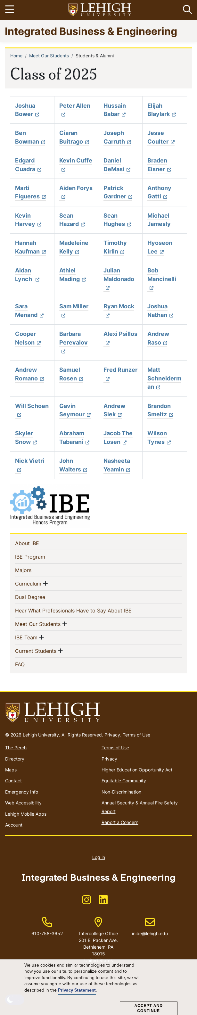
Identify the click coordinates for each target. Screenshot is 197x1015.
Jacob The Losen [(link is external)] (118, 437)
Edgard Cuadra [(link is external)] (28, 164)
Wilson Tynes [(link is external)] (159, 437)
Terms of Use (136, 735)
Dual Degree (40, 597)
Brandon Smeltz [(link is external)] (160, 410)
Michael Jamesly (159, 220)
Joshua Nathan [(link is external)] (160, 310)
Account (13, 825)
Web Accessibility (23, 803)
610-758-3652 (47, 933)
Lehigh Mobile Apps (25, 814)
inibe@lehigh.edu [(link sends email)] (150, 926)
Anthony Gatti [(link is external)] (159, 192)
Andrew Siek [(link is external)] (114, 410)
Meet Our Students (49, 56)
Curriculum (28, 583)
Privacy (112, 735)
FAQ (30, 664)
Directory (14, 759)
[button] (186, 10)
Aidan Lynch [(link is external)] (27, 274)
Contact (13, 781)
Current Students (35, 650)
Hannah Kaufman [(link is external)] (30, 247)
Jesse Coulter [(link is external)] (161, 137)
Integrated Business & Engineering (91, 31)
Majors (33, 570)
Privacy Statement (77, 990)
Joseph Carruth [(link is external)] (117, 137)
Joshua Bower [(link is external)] (27, 110)
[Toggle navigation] (10, 10)
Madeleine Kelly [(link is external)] (73, 247)
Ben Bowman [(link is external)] (30, 137)
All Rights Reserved (82, 735)
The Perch (16, 748)
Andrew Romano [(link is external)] (29, 374)
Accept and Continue (149, 1008)
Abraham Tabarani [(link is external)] (74, 437)
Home (16, 56)
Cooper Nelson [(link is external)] (28, 338)
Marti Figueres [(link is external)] (30, 192)
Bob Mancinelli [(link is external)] (161, 278)
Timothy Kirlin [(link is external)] (115, 247)
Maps (11, 770)
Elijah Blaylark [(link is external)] (161, 110)
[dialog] (98, 987)
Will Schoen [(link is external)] (32, 410)
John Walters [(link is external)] (73, 465)
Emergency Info (21, 792)
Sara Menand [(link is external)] (29, 310)
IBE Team (26, 637)
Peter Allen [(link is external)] (74, 110)
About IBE (37, 543)
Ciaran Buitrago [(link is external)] (74, 137)
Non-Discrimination (121, 792)
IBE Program (40, 556)
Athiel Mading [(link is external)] (72, 274)
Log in (98, 857)
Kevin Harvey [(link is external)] (28, 220)
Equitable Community (124, 781)
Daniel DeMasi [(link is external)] (116, 164)
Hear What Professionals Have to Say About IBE (83, 610)
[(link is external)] (86, 902)
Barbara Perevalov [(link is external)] (73, 342)
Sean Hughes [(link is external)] (117, 220)
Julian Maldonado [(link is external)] (118, 278)
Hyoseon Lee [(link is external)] (159, 247)
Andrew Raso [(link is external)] (158, 338)
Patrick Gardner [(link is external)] (117, 192)
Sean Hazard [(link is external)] (72, 220)
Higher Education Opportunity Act (137, 770)
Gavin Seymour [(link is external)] (75, 410)
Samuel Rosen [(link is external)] (71, 374)
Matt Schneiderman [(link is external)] (164, 378)
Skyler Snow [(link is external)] (26, 437)
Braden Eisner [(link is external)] (159, 164)
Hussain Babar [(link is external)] (114, 110)
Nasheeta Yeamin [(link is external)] (116, 465)
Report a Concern (120, 822)
